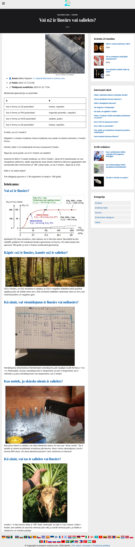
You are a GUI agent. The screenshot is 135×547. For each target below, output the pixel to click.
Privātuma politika (101, 545)
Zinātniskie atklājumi (104, 217)
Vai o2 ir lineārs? (16, 191)
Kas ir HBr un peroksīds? (104, 126)
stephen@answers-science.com (50, 78)
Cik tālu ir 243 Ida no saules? (117, 178)
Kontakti (87, 545)
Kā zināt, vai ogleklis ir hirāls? (105, 111)
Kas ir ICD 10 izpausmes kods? (106, 122)
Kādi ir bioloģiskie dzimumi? (105, 103)
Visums (98, 212)
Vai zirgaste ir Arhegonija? (104, 107)
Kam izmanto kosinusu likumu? (106, 136)
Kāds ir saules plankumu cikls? (118, 44)
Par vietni (76, 545)
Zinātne (98, 203)
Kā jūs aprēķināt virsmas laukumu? (108, 99)
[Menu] (3, 3)
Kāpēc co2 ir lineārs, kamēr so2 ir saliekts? (36, 252)
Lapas (97, 222)
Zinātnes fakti (101, 207)
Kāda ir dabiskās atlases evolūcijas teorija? (111, 95)
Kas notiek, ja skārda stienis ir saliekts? (33, 381)
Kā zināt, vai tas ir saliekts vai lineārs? (32, 459)
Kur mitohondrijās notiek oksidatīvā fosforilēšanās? (116, 166)
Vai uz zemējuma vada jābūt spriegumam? (116, 58)
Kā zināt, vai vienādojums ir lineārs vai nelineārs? (41, 302)
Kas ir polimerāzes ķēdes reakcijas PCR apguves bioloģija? (115, 154)
